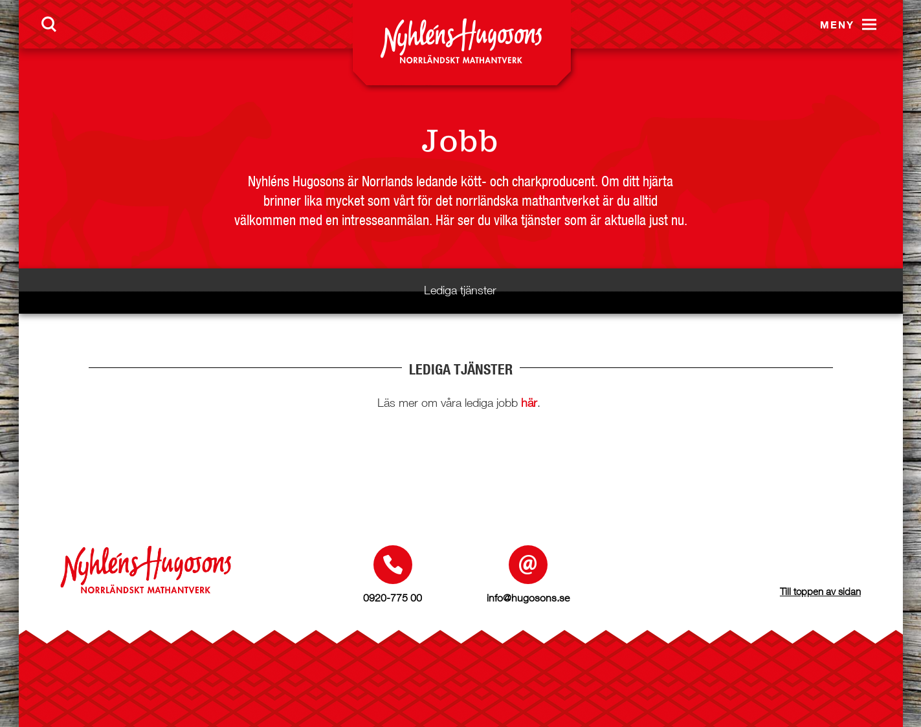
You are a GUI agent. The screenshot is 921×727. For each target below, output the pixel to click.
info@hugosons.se (528, 597)
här (529, 402)
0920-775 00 (392, 597)
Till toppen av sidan (820, 591)
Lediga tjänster (460, 290)
